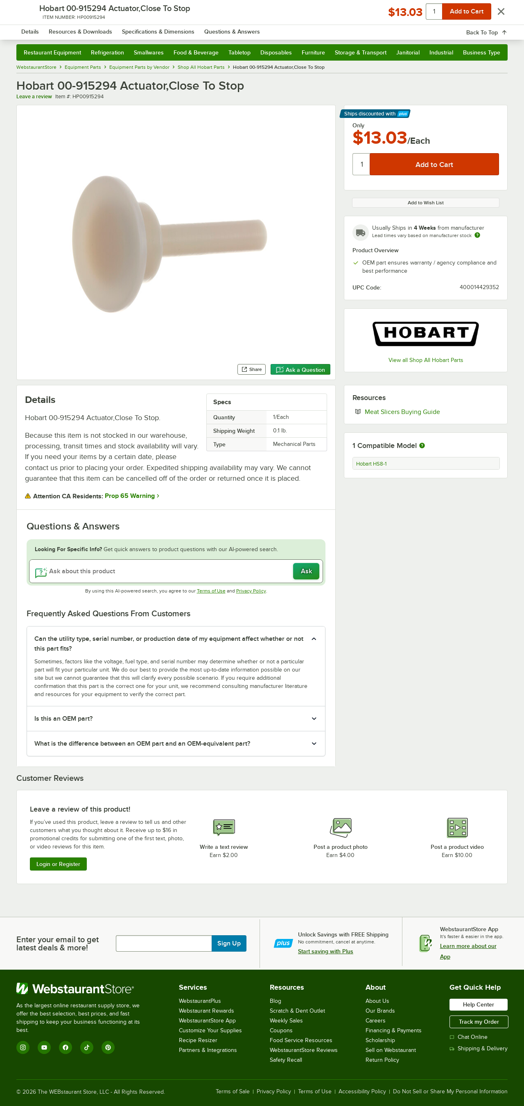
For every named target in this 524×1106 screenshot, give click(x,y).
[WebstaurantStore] (83, 988)
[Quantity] (361, 164)
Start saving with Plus (325, 951)
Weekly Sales (286, 1021)
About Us (377, 1001)
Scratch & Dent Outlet (297, 1011)
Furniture (313, 52)
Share (251, 369)
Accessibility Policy (362, 1092)
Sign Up (229, 943)
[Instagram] (22, 1047)
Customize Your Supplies (210, 1030)
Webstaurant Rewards (206, 1011)
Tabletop (239, 52)
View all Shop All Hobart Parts (425, 360)
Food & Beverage (196, 52)
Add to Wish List (426, 203)
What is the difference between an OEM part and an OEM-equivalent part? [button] (142, 743)
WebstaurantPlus (200, 1001)
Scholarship (380, 1040)
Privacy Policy (251, 591)
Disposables (276, 52)
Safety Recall (286, 1060)
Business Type (481, 52)
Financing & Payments (394, 1030)
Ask (306, 571)
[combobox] (251, 28)
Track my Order (479, 1021)
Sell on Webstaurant (391, 1050)
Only (358, 125)
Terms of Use (211, 591)
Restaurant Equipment (52, 52)
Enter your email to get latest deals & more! (57, 943)
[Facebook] (65, 1047)
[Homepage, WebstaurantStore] (85, 29)
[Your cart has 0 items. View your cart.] (495, 28)
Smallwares (149, 52)
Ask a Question (300, 369)
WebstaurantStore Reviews (304, 1050)
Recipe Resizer (198, 1040)
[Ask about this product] (176, 571)
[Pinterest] (108, 1047)
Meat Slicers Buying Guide (427, 411)
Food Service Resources (301, 1040)
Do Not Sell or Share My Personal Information (450, 1092)
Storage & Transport (360, 52)
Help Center (478, 1004)
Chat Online (468, 1037)
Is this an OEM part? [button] (63, 718)
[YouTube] (44, 1047)
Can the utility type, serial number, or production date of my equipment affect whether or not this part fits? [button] (168, 643)
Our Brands (380, 1011)
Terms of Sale (233, 1092)
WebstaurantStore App (207, 1021)
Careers (376, 1021)
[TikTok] (86, 1047)
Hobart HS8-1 (371, 464)
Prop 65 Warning (130, 496)
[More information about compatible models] (422, 446)
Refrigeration (107, 52)
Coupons (281, 1030)
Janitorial (408, 52)
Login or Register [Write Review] (58, 864)
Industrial (441, 52)
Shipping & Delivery (478, 1048)
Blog (275, 1001)
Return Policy (382, 1060)
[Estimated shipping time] (477, 235)
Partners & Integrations (208, 1050)
